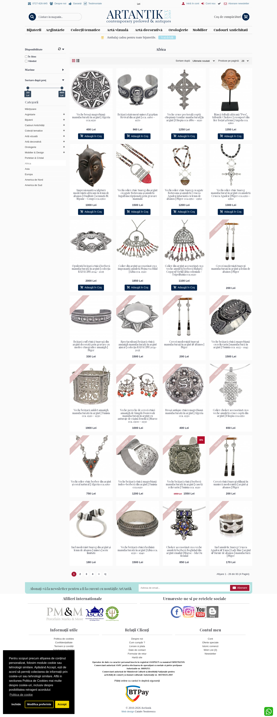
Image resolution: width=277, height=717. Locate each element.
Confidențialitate (63, 642)
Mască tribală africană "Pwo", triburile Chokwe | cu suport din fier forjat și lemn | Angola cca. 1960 (230, 119)
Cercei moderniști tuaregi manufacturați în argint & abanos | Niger (184, 344)
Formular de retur (137, 653)
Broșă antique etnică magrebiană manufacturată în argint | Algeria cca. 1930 (184, 413)
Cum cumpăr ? (137, 642)
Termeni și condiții (63, 646)
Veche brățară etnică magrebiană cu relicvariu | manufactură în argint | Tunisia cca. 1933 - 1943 (231, 344)
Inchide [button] (16, 704)
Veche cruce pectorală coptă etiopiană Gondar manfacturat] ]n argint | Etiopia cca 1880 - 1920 (184, 117)
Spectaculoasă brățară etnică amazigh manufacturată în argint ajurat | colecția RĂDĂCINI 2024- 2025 (137, 346)
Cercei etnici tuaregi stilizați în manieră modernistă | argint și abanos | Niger (230, 484)
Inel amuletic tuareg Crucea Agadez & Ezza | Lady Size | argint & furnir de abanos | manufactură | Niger (231, 551)
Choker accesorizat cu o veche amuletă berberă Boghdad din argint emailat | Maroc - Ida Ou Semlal (184, 551)
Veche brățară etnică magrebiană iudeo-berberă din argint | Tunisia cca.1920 (137, 484)
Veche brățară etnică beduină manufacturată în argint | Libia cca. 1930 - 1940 (138, 550)
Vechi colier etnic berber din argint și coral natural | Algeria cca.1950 (91, 483)
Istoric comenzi (210, 646)
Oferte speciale (210, 642)
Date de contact (137, 650)
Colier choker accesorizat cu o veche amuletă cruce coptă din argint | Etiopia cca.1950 (230, 413)
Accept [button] (62, 704)
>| (105, 574)
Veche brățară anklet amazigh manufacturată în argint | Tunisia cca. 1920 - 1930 (91, 413)
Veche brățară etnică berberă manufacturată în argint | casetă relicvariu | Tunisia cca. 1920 (184, 484)
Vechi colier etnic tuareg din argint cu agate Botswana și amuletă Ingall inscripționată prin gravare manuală (137, 194)
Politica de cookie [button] (21, 694)
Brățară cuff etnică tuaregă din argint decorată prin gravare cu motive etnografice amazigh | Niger (91, 346)
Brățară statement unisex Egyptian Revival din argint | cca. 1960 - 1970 (138, 117)
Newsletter (210, 653)
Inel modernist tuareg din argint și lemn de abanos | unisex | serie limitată (91, 550)
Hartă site (137, 657)
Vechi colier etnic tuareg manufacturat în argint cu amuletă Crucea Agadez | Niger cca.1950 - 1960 (231, 194)
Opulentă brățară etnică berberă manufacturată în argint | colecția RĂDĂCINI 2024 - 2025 (91, 268)
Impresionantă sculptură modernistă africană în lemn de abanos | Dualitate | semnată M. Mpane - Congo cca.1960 (91, 194)
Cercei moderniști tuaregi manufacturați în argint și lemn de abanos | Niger (230, 268)
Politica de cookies (64, 638)
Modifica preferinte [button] (39, 704)
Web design (127, 711)
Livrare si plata (137, 646)
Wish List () (210, 650)
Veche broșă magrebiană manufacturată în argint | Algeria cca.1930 (91, 117)
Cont (210, 638)
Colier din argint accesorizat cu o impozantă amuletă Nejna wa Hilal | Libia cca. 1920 (137, 268)
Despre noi (137, 638)
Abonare (239, 588)
